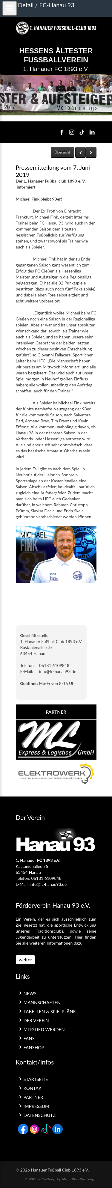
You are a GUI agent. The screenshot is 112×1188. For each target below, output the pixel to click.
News (30, 993)
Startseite (36, 1079)
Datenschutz (40, 1115)
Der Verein (36, 1020)
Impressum (36, 1106)
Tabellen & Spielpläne (50, 1011)
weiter (25, 959)
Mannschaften (42, 1002)
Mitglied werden (44, 1029)
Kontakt (34, 1088)
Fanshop (34, 1047)
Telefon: (27, 665)
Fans (29, 1038)
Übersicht (62, 152)
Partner (33, 1097)
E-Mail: (26, 671)
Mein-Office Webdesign (79, 1179)
